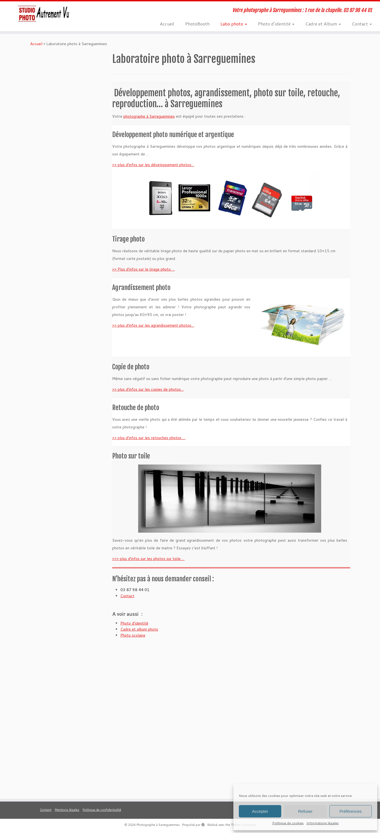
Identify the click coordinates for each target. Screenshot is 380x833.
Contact (362, 24)
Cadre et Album (323, 24)
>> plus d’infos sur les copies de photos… (148, 389)
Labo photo (234, 24)
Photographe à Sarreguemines (158, 825)
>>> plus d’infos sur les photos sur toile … (148, 558)
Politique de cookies (288, 823)
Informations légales (322, 823)
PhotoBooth (197, 24)
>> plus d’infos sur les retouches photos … (148, 437)
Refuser (305, 811)
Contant (45, 810)
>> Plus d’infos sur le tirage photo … (143, 269)
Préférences (351, 811)
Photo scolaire (132, 635)
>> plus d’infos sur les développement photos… (153, 164)
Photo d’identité (276, 24)
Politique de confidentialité (102, 810)
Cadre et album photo (139, 629)
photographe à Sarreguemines (149, 116)
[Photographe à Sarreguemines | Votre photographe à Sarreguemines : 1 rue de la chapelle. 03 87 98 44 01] (44, 14)
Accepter (260, 811)
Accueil (167, 24)
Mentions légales (67, 810)
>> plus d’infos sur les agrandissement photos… (153, 325)
